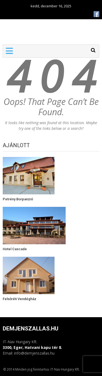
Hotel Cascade (15, 249)
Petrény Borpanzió (18, 199)
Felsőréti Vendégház (19, 299)
